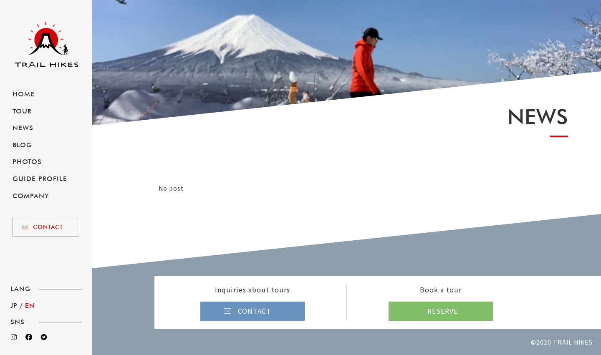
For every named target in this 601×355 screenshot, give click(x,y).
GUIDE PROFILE (40, 179)
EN (30, 306)
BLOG (22, 145)
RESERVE (442, 311)
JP (14, 306)
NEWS (23, 128)
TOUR (22, 111)
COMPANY (31, 196)
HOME (24, 94)
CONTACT (48, 227)
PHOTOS (27, 162)
